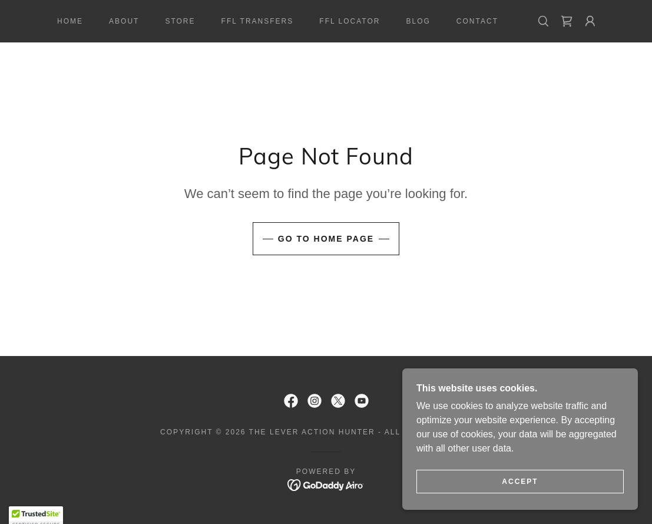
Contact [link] (477, 21)
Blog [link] (418, 21)
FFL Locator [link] (349, 21)
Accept (520, 481)
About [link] (124, 21)
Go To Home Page (326, 238)
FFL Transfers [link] (257, 21)
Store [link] (180, 21)
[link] (566, 21)
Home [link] (70, 21)
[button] (590, 21)
